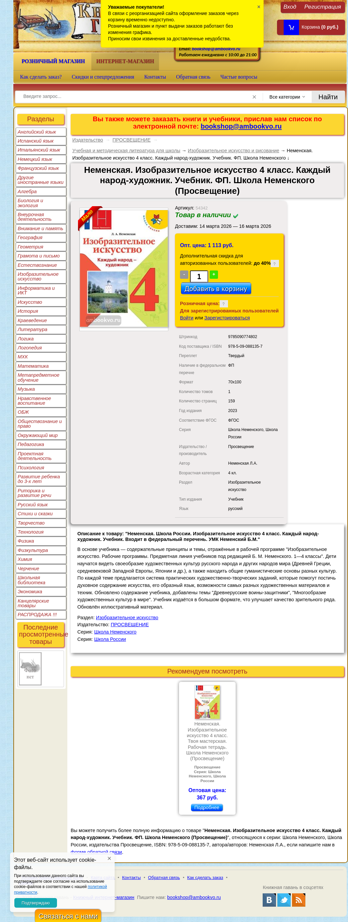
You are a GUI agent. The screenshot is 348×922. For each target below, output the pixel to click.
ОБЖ (23, 412)
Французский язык (38, 168)
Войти (186, 317)
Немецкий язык (35, 159)
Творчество (31, 523)
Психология (31, 467)
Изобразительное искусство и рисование (233, 150)
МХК (23, 356)
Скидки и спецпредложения (103, 77)
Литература (32, 329)
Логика (26, 338)
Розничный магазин (53, 61)
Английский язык (37, 132)
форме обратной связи (96, 852)
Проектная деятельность (35, 456)
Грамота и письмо (39, 255)
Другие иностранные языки (41, 180)
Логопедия (30, 347)
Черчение (28, 568)
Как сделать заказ (205, 877)
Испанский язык (36, 141)
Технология (31, 532)
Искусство (30, 302)
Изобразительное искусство (38, 276)
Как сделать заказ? (41, 77)
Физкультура (33, 550)
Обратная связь (193, 77)
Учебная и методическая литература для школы (126, 150)
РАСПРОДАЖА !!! (37, 614)
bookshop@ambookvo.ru (216, 49)
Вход (289, 6)
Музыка (26, 389)
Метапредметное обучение (38, 377)
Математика (33, 366)
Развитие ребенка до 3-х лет (39, 479)
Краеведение (32, 320)
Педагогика (31, 444)
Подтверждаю (36, 902)
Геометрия (30, 246)
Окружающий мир (38, 435)
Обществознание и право (40, 424)
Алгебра (27, 191)
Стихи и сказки (35, 513)
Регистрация (322, 6)
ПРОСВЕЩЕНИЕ (132, 140)
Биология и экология (30, 203)
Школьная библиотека (31, 580)
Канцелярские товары (33, 603)
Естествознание (37, 265)
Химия (25, 559)
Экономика (30, 591)
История (28, 311)
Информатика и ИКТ (36, 290)
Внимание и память (40, 228)
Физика (26, 541)
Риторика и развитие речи (34, 493)
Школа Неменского (115, 632)
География (30, 237)
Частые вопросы (238, 77)
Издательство (87, 140)
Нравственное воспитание (34, 401)
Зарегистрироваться (227, 317)
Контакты (155, 77)
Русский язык (33, 504)
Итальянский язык (39, 150)
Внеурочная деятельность (35, 217)
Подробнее (206, 807)
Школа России (110, 639)
